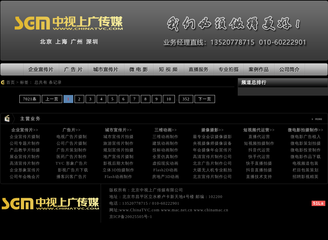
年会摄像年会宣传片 (212, 150)
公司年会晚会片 (25, 176)
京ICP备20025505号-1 (130, 216)
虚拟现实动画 (165, 163)
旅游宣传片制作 (118, 143)
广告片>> (72, 130)
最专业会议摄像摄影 (212, 136)
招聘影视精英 (306, 176)
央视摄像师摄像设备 (212, 143)
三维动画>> (165, 130)
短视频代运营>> (259, 130)
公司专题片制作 (25, 143)
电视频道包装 (306, 163)
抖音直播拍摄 (259, 170)
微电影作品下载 (306, 156)
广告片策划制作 (72, 150)
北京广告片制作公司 (212, 163)
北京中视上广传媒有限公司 (157, 190)
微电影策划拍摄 (306, 143)
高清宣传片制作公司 (212, 156)
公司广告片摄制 (72, 143)
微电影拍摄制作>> (306, 130)
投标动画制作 (165, 150)
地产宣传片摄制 (118, 156)
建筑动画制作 (165, 143)
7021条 (30, 99)
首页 (10, 82)
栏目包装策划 (306, 170)
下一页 (204, 99)
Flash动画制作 (118, 176)
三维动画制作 (165, 136)
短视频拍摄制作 (259, 143)
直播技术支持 (259, 176)
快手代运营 (259, 156)
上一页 (52, 99)
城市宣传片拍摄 (118, 136)
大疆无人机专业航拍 (212, 170)
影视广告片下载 (73, 170)
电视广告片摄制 (72, 136)
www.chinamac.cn (211, 210)
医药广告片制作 (72, 156)
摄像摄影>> (212, 130)
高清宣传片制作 (25, 163)
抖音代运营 (259, 150)
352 (186, 99)
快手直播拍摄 (259, 163)
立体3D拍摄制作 (118, 170)
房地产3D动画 (166, 176)
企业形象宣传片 (25, 170)
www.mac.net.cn (176, 210)
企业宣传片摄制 (25, 136)
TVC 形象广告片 (72, 163)
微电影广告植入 (306, 136)
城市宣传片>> (118, 130)
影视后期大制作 (118, 163)
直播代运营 (259, 136)
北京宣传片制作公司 (212, 176)
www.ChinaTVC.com (139, 210)
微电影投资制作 (306, 150)
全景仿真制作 (165, 156)
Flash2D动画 (165, 170)
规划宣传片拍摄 (118, 150)
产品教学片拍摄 (25, 150)
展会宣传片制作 (25, 156)
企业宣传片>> (24, 130)
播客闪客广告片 (72, 176)
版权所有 (118, 190)
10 (169, 99)
